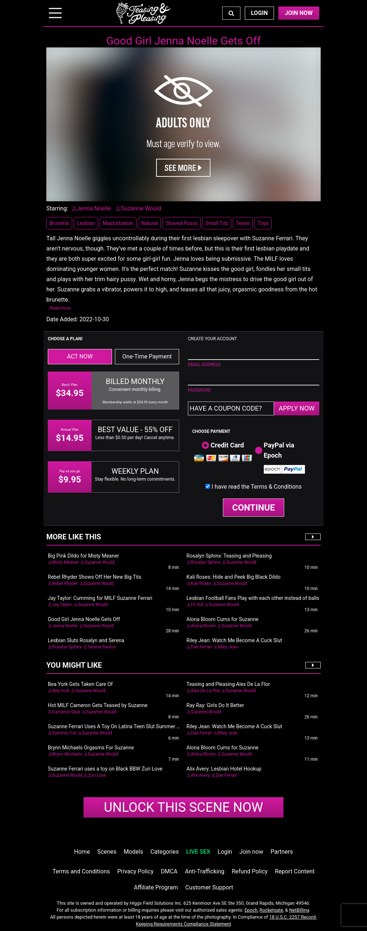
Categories (164, 851)
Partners (282, 851)
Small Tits (216, 223)
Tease (243, 223)
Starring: (57, 208)
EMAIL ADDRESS (204, 364)
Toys (263, 223)
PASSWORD (199, 390)
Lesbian (86, 223)
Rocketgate (271, 910)
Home (82, 851)
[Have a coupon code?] (231, 408)
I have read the (257, 486)
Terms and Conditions (81, 871)
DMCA (169, 871)
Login (259, 12)
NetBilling (299, 910)
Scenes (106, 851)
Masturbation (118, 223)
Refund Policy (249, 871)
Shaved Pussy (181, 223)
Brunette (59, 223)
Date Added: (62, 319)
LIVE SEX (198, 851)
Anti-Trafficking (205, 871)
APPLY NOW (297, 408)
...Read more (58, 308)
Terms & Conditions (276, 486)
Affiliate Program (156, 887)
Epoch (251, 910)
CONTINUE (253, 508)
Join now (251, 851)
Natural (149, 223)
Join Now (299, 12)
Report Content (295, 871)
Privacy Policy (135, 871)
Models (133, 851)
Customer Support (209, 887)
